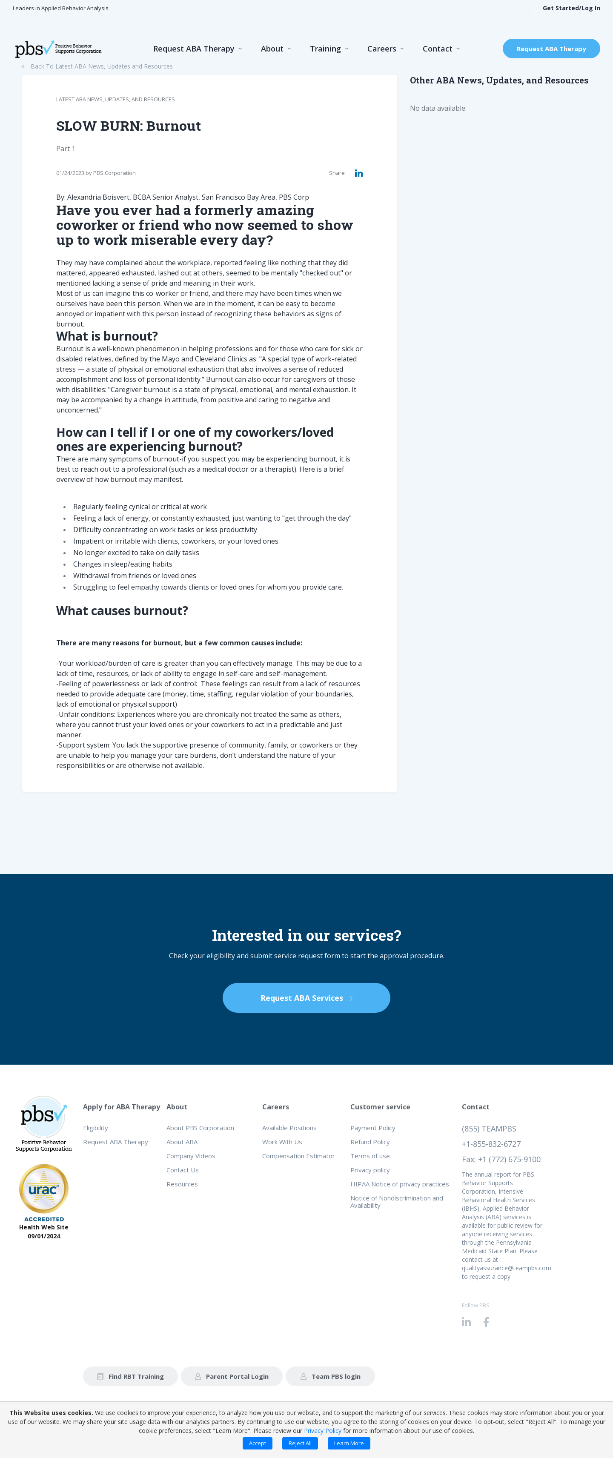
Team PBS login (331, 1376)
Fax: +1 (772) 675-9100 (501, 1159)
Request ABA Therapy (194, 48)
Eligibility (95, 1127)
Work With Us (282, 1141)
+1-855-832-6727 (491, 1144)
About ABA (182, 1141)
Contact (438, 48)
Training (325, 48)
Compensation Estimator (298, 1156)
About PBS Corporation (200, 1127)
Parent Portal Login (232, 1376)
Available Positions (289, 1127)
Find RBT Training (130, 1376)
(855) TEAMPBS (489, 1128)
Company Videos (190, 1156)
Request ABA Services (306, 998)
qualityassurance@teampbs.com (506, 1268)
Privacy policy (370, 1170)
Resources (182, 1184)
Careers (381, 48)
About (272, 48)
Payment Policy (372, 1127)
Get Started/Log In (566, 8)
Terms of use (370, 1156)
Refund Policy (370, 1141)
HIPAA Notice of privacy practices (399, 1184)
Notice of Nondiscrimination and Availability (396, 1201)
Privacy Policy (322, 1430)
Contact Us (182, 1170)
